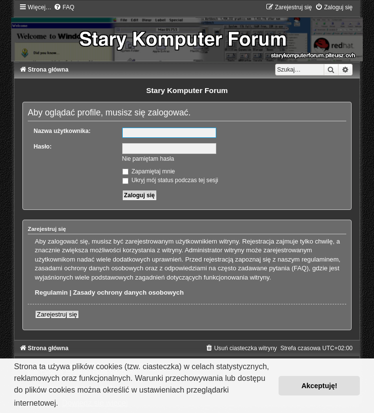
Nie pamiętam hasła (148, 158)
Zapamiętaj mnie (148, 171)
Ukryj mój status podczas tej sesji (170, 180)
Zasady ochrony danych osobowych (128, 292)
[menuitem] (64, 7)
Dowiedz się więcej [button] (95, 403)
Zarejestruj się (57, 314)
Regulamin (51, 292)
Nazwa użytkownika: (62, 131)
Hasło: (43, 146)
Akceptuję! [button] (319, 386)
